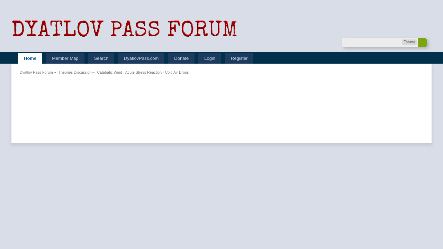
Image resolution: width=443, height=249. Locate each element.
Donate (181, 58)
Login (209, 58)
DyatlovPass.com (141, 58)
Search (101, 58)
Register (239, 58)
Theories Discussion (75, 72)
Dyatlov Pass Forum (36, 72)
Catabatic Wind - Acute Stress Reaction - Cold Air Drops (143, 72)
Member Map (65, 58)
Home (30, 58)
